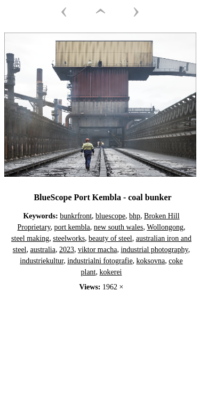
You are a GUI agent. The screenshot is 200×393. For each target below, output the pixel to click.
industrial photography (154, 250)
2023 (66, 250)
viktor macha (97, 250)
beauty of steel (110, 238)
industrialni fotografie (99, 261)
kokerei (111, 272)
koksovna (151, 261)
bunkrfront (76, 216)
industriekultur (41, 261)
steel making (30, 238)
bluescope (110, 216)
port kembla (72, 227)
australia (42, 250)
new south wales (118, 227)
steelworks (69, 238)
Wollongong (165, 227)
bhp (134, 216)
